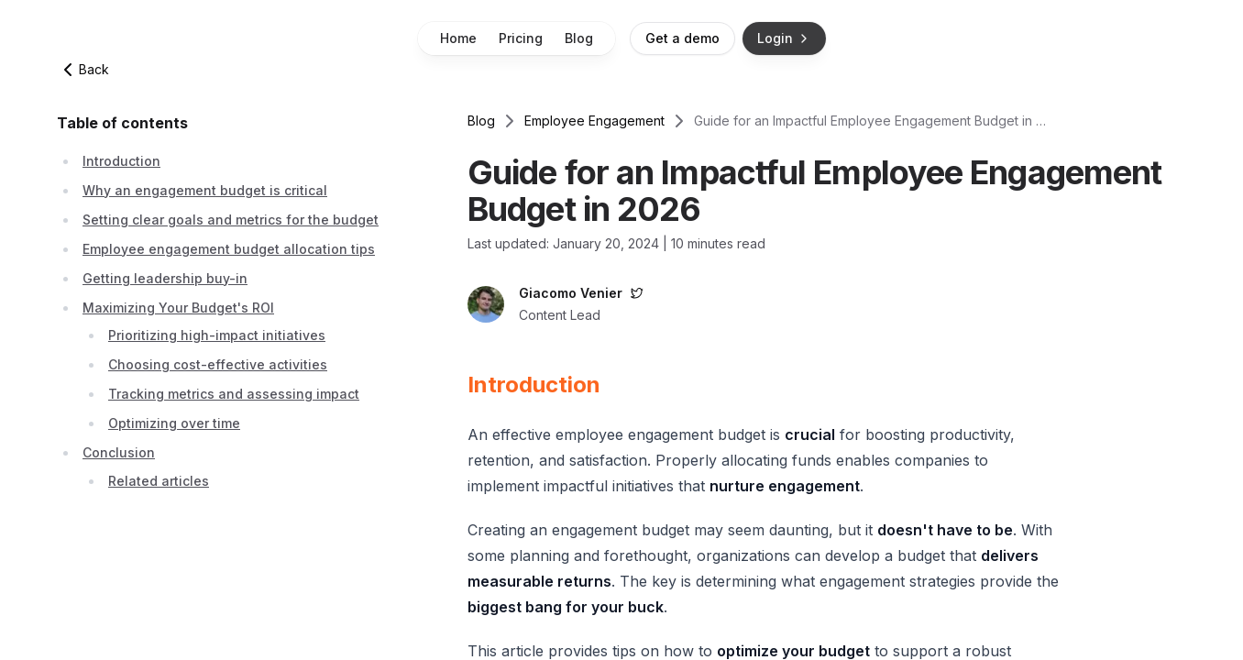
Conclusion (118, 452)
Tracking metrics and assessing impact (233, 394)
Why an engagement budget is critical (204, 190)
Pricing (521, 38)
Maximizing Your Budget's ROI (178, 307)
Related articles (158, 481)
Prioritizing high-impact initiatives (216, 335)
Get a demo (682, 38)
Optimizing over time (174, 423)
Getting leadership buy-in (165, 278)
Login (784, 38)
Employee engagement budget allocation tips (228, 249)
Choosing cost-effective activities (217, 364)
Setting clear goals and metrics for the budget (230, 219)
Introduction (121, 161)
